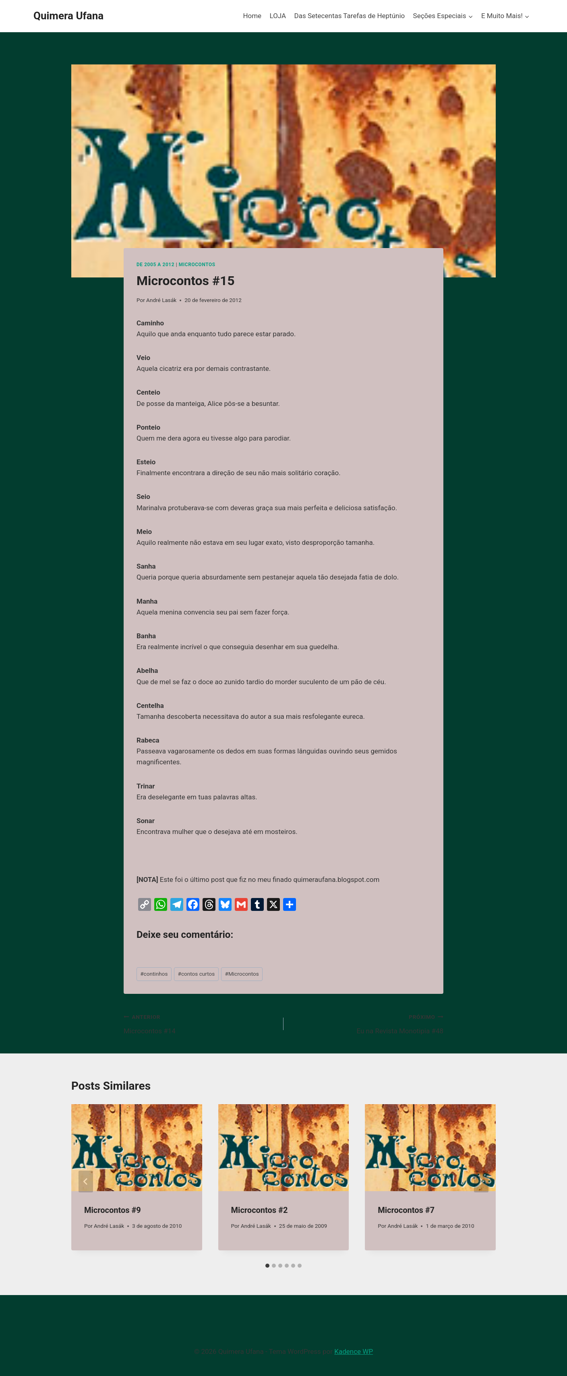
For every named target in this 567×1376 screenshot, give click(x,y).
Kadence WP (353, 1351)
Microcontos (197, 264)
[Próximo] (481, 1181)
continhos (154, 973)
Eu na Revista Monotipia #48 (366, 1023)
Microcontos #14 (200, 1023)
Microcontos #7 (406, 1210)
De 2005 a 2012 (155, 264)
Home (252, 16)
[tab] (267, 1266)
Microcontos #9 (112, 1210)
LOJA (278, 16)
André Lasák (161, 300)
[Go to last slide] (86, 1181)
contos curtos (196, 973)
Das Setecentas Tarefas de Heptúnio (349, 16)
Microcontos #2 (259, 1210)
